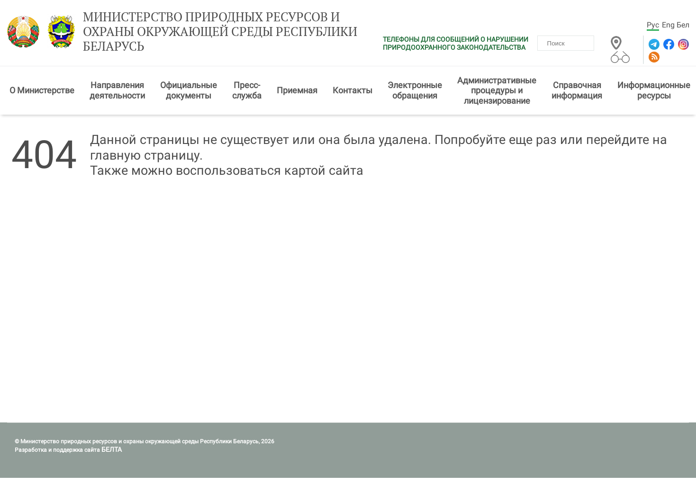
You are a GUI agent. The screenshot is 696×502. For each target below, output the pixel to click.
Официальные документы (188, 90)
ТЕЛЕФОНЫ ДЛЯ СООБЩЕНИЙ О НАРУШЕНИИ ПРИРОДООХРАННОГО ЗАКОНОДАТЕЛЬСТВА (455, 43)
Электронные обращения (415, 90)
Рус (653, 24)
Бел (683, 24)
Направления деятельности (117, 90)
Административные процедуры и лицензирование (496, 90)
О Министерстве (41, 90)
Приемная (297, 90)
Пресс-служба (247, 90)
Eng (668, 24)
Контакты (352, 90)
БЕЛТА (111, 449)
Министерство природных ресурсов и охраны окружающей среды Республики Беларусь (220, 31)
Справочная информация (576, 90)
